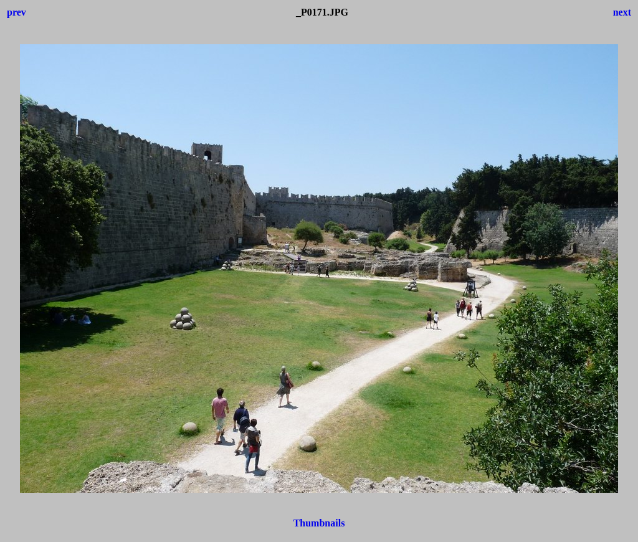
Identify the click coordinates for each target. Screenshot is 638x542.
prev (16, 12)
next (622, 12)
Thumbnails (319, 523)
